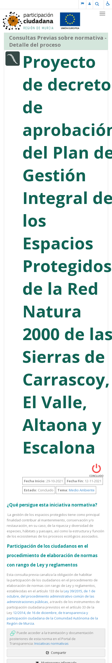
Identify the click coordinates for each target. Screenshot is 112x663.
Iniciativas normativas (51, 643)
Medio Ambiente (82, 490)
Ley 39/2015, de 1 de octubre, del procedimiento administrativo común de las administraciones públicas (51, 596)
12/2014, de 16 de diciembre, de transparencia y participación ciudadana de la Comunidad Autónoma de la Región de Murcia (52, 618)
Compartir (56, 652)
